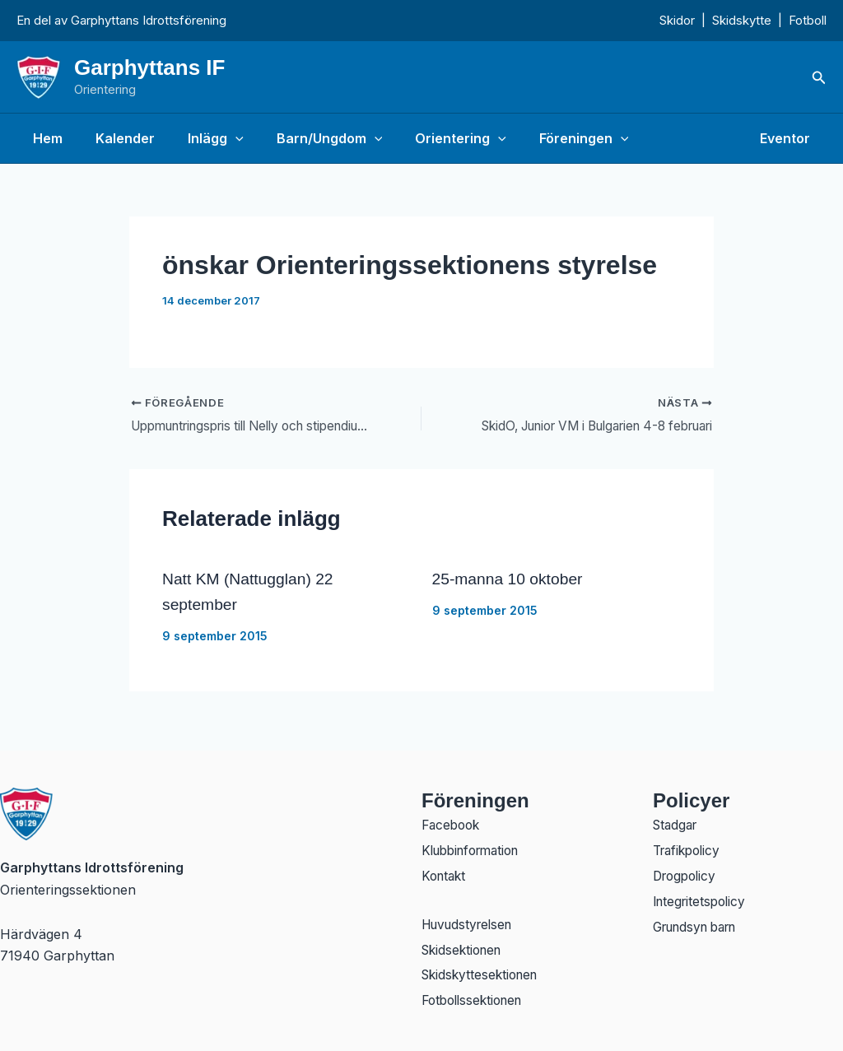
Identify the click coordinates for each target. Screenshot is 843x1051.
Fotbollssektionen (476, 1001)
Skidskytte (741, 20)
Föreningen (548, 138)
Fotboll (808, 20)
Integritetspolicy (702, 899)
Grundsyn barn (700, 925)
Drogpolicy (687, 872)
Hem (44, 138)
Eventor (788, 138)
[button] (819, 77)
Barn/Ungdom (307, 138)
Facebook (453, 820)
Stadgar (677, 820)
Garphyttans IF (149, 67)
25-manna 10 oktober (510, 579)
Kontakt (445, 872)
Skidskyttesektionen (483, 974)
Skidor (677, 20)
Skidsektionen (465, 948)
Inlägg (199, 138)
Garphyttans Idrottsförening (148, 20)
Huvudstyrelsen (471, 922)
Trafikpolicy (689, 846)
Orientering (431, 138)
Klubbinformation (476, 846)
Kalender (115, 138)
